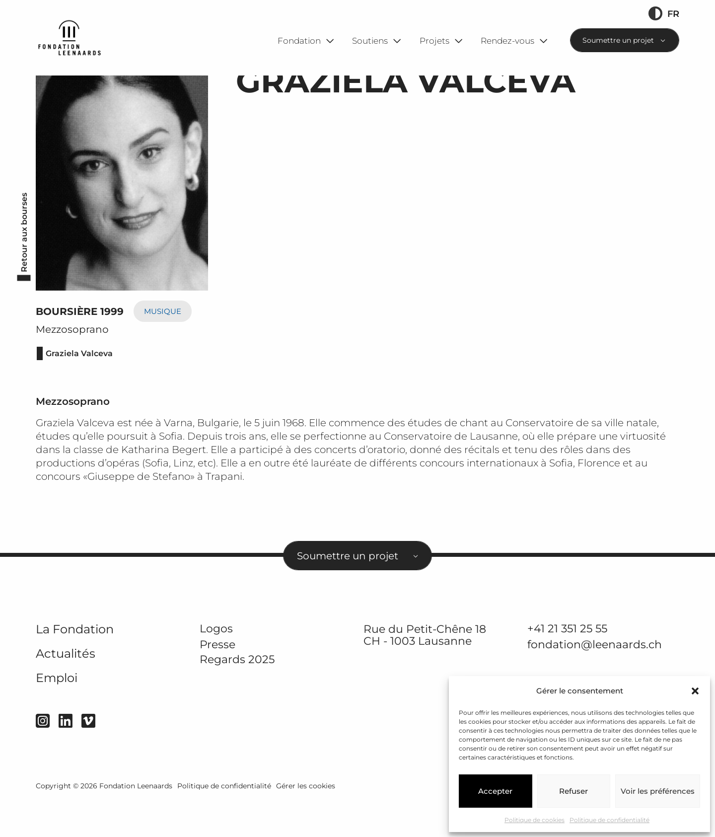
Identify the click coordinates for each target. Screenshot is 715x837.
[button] (695, 691)
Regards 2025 (237, 697)
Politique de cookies (534, 820)
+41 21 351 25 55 (567, 666)
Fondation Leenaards (135, 823)
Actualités (65, 691)
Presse (217, 681)
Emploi (56, 715)
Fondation (299, 40)
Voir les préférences (658, 791)
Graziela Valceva (79, 390)
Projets (434, 40)
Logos (216, 666)
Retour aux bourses (24, 269)
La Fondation (75, 666)
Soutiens (370, 40)
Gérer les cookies (305, 823)
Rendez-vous (507, 40)
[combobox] (625, 40)
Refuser (573, 791)
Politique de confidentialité (609, 820)
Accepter (495, 791)
